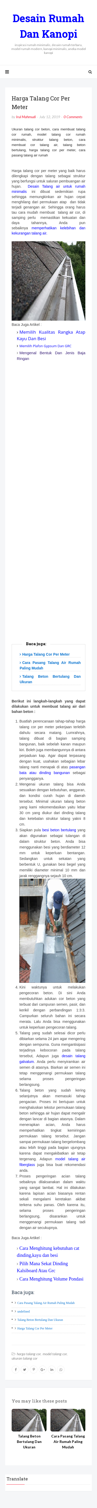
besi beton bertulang (59, 830)
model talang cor (55, 1354)
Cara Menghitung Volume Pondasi (51, 1279)
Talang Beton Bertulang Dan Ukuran (40, 1320)
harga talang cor (29, 1354)
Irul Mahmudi (26, 117)
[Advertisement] (48, 512)
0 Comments (73, 117)
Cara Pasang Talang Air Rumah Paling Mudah (46, 1303)
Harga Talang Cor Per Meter (46, 654)
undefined (23, 1311)
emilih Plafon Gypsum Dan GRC (47, 346)
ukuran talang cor (25, 1358)
